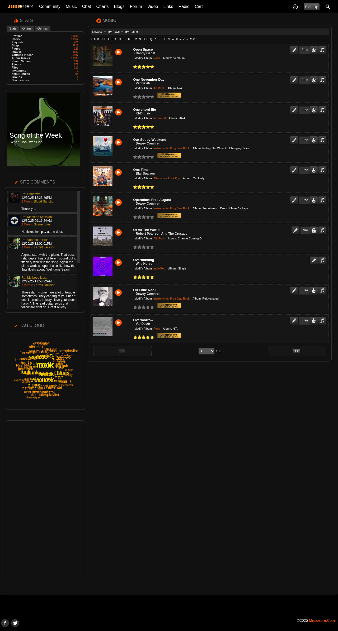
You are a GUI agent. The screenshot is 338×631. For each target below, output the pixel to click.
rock (46, 364)
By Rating (131, 31)
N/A (179, 88)
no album (179, 58)
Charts (102, 6)
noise (35, 384)
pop (34, 365)
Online (27, 28)
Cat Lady (198, 178)
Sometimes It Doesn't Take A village (225, 208)
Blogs (119, 6)
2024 (182, 118)
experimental (41, 342)
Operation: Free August (152, 200)
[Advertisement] (45, 502)
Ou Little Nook (144, 290)
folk (35, 367)
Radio (184, 6)
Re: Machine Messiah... (37, 217)
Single (182, 268)
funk (34, 372)
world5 (45, 356)
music (44, 374)
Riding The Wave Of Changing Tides (225, 148)
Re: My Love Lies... (35, 278)
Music (71, 6)
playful (61, 361)
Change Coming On (190, 238)
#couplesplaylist (64, 351)
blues (62, 366)
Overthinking (143, 260)
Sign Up (311, 7)
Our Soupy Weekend (149, 140)
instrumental (44, 392)
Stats (12, 28)
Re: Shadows (30, 194)
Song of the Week (36, 135)
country (29, 378)
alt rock (60, 353)
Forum (136, 6)
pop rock (23, 359)
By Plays (114, 31)
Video (152, 6)
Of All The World (146, 230)
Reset (192, 39)
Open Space (143, 49)
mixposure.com (322, 620)
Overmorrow (143, 320)
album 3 (36, 347)
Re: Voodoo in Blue (35, 240)
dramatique (33, 397)
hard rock (29, 362)
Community (49, 6)
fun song (27, 352)
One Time (140, 170)
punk (49, 386)
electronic (42, 380)
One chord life (144, 110)
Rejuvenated (210, 298)
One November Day (149, 79)
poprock (40, 351)
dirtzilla (29, 358)
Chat (86, 6)
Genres (42, 28)
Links (168, 6)
